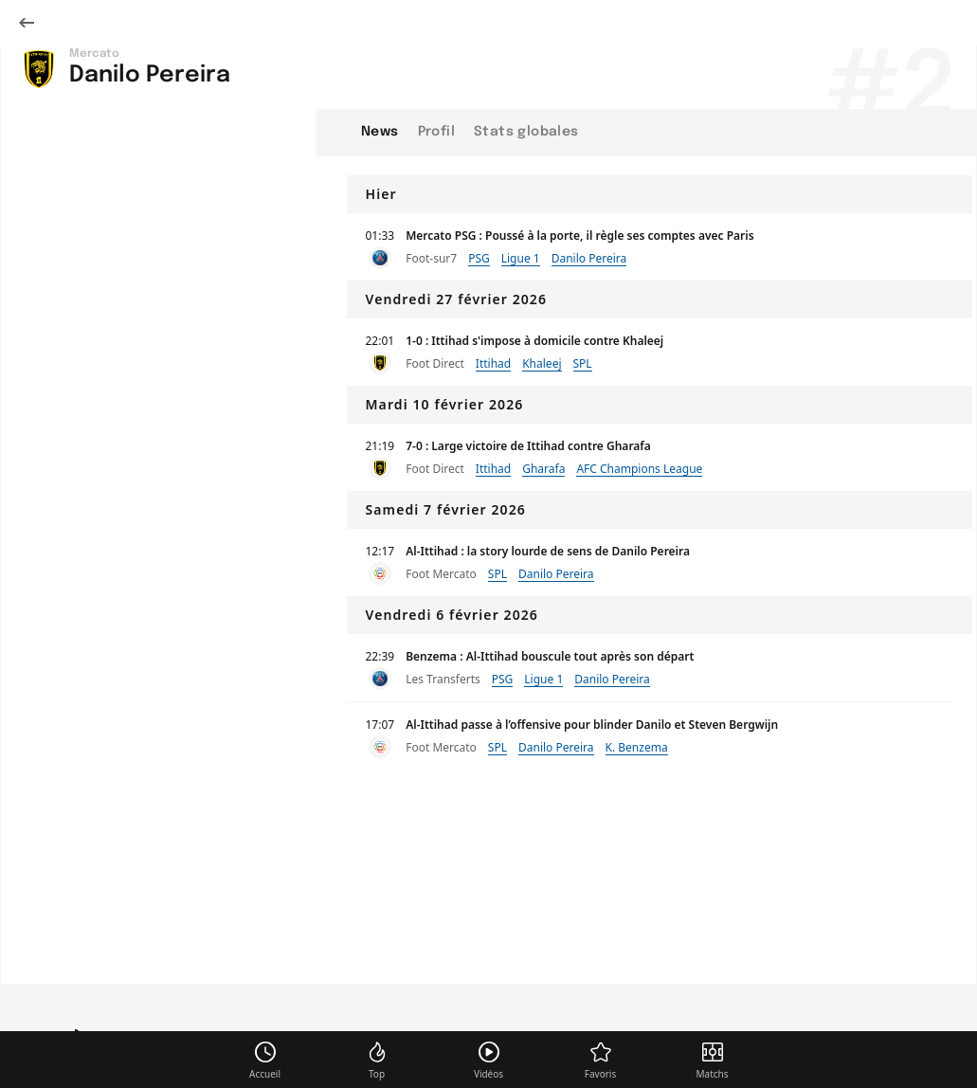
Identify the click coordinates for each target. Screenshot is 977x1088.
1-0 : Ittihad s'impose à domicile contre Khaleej (534, 341)
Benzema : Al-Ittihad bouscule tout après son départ (550, 656)
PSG (479, 258)
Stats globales (526, 131)
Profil (436, 131)
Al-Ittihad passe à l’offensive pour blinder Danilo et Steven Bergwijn (592, 724)
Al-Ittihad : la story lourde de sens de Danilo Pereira (548, 551)
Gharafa (543, 469)
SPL (582, 363)
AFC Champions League (639, 469)
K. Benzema (637, 747)
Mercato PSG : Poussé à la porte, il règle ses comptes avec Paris (579, 235)
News (380, 131)
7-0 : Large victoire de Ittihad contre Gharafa (528, 446)
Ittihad (493, 363)
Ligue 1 (520, 258)
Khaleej (541, 363)
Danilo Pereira (589, 258)
